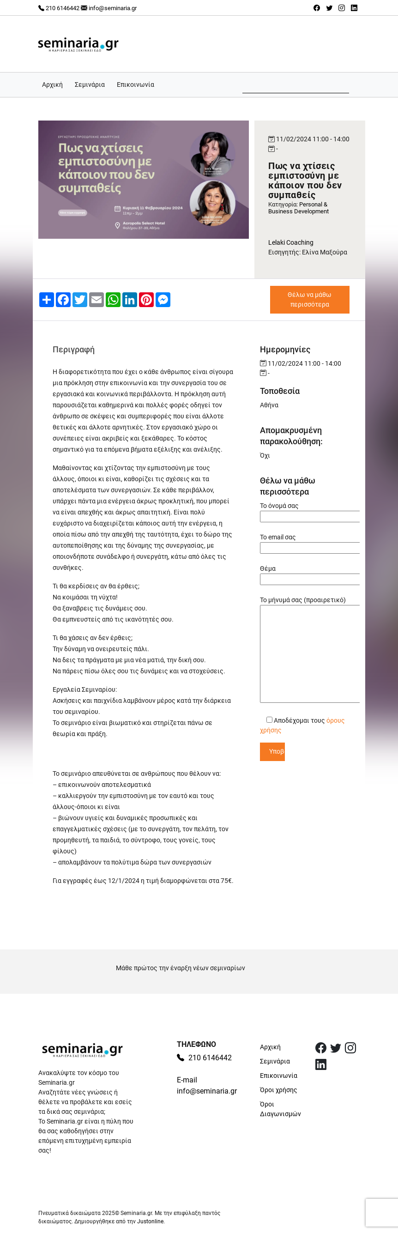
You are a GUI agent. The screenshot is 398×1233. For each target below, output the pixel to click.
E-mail (187, 1080)
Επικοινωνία (135, 84)
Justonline (150, 1221)
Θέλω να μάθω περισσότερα (310, 299)
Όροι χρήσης (278, 1090)
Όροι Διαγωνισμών (280, 1109)
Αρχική (52, 84)
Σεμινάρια (90, 84)
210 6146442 (58, 8)
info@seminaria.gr (113, 8)
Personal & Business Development (298, 208)
